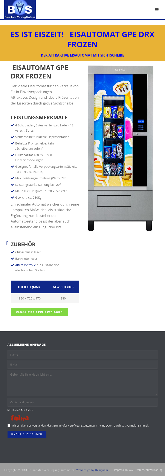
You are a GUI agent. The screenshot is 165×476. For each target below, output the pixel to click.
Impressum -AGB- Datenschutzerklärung (138, 470)
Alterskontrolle (25, 265)
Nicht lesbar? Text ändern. (21, 410)
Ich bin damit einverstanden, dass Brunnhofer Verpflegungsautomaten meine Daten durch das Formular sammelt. (80, 425)
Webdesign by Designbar (92, 469)
